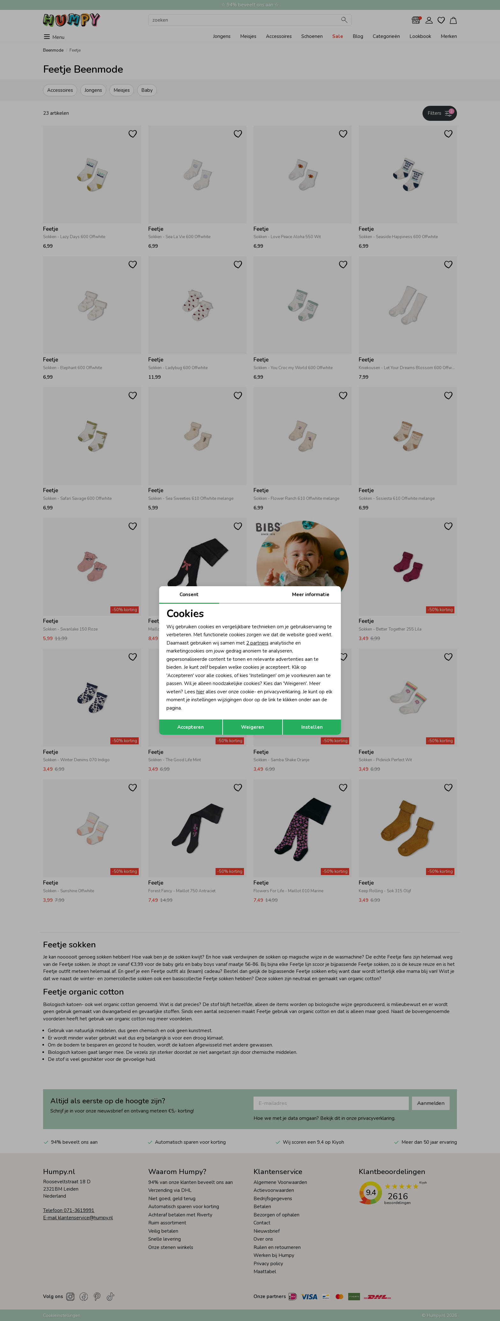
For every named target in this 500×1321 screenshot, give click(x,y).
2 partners (257, 643)
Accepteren (190, 727)
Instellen (312, 727)
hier (200, 692)
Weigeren (252, 727)
